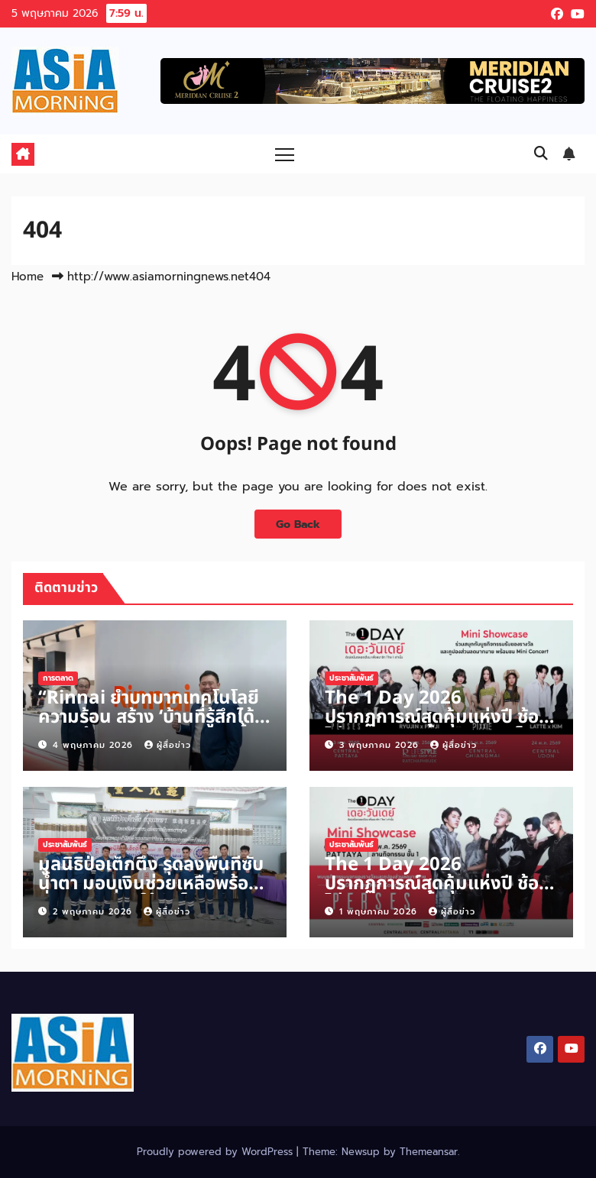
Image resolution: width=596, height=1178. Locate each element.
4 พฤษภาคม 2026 (95, 745)
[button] (541, 153)
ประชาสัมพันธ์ (351, 678)
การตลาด (58, 678)
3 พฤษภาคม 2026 (381, 745)
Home (27, 276)
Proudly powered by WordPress (216, 1151)
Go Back (298, 524)
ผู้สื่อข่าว (167, 745)
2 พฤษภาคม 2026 (94, 911)
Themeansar (429, 1151)
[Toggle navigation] (284, 154)
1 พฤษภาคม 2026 (380, 911)
